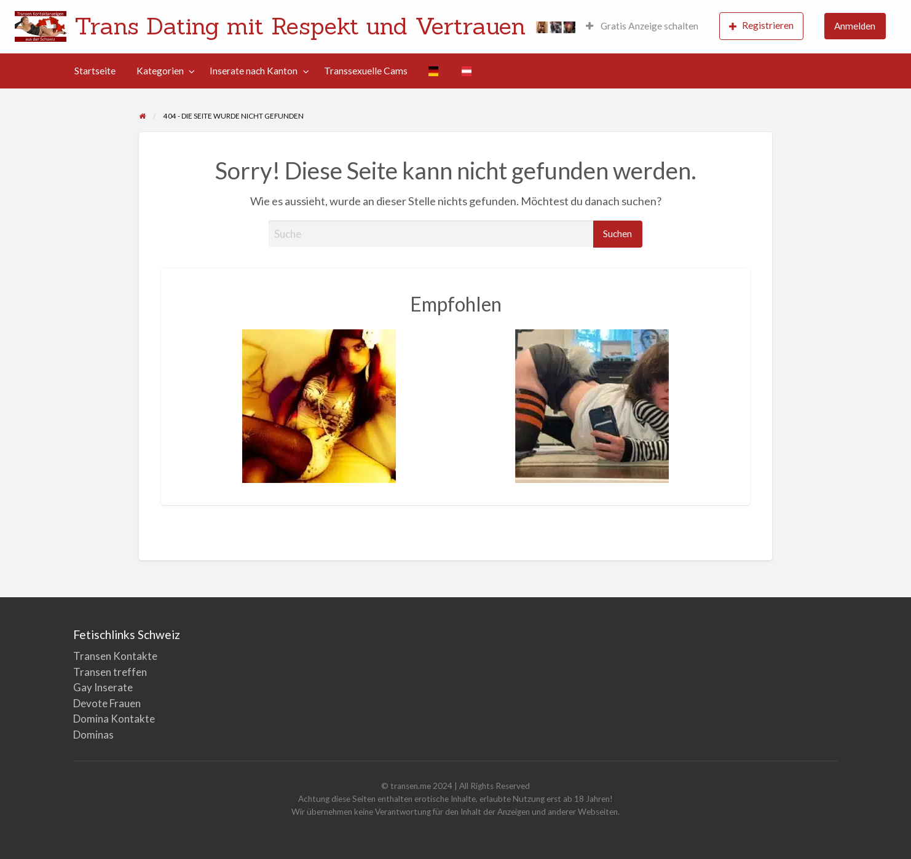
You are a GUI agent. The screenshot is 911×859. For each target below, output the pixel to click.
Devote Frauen (107, 703)
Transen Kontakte (115, 655)
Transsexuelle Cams (366, 70)
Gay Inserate (103, 687)
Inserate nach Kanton (254, 70)
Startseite (95, 70)
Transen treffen (110, 671)
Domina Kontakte (114, 718)
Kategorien (160, 70)
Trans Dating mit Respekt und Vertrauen (300, 26)
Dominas (93, 734)
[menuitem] (642, 27)
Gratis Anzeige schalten (642, 25)
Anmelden (854, 25)
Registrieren (761, 25)
